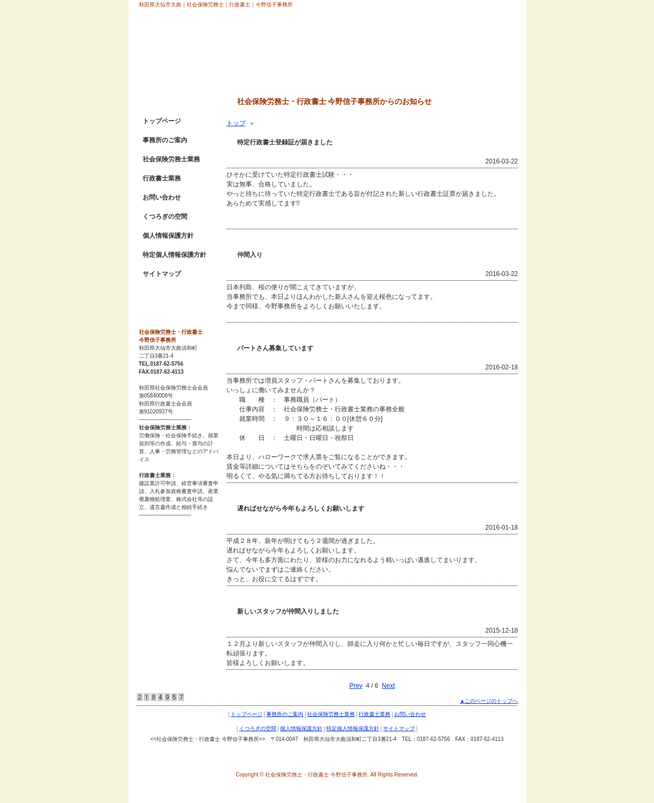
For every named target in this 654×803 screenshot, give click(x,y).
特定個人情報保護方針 (174, 254)
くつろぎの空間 (165, 216)
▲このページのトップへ (489, 701)
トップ (236, 123)
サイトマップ (162, 274)
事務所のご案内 (165, 140)
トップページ (162, 121)
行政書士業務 (162, 178)
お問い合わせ (162, 197)
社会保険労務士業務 (171, 159)
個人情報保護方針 (168, 235)
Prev (355, 685)
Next (388, 685)
